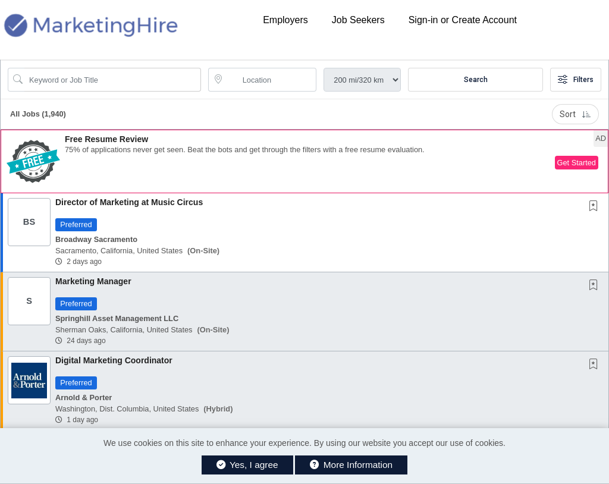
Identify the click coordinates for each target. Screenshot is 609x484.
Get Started (576, 162)
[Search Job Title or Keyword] (112, 80)
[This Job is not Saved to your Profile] (596, 207)
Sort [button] (575, 114)
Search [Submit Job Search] (476, 80)
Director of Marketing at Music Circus (129, 202)
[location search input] (271, 80)
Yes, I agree (247, 465)
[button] (304, 161)
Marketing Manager (93, 281)
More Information (351, 465)
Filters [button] (576, 80)
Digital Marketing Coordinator (113, 360)
